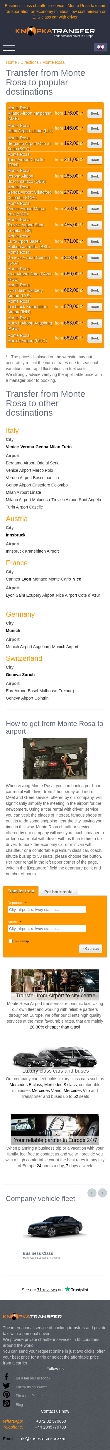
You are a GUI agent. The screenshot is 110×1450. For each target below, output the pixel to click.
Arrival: (15, 922)
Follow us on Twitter (31, 1387)
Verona (27, 446)
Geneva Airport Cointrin (27, 698)
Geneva (13, 674)
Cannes (13, 579)
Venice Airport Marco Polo (29, 470)
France (17, 563)
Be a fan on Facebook (33, 1378)
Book (95, 113)
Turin (67, 446)
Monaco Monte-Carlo (52, 579)
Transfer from (21, 891)
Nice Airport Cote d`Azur (78, 595)
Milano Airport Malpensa (28, 499)
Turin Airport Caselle (24, 507)
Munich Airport (65, 646)
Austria (17, 519)
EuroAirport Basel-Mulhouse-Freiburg (40, 690)
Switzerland (24, 658)
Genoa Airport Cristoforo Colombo (37, 485)
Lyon (26, 579)
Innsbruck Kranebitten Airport (32, 551)
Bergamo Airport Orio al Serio (33, 463)
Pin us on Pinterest (30, 1396)
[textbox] (47, 909)
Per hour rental (59, 891)
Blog (19, 1405)
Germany (20, 614)
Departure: (18, 903)
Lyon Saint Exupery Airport (30, 595)
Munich (13, 630)
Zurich (28, 674)
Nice (76, 579)
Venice (12, 446)
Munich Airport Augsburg (28, 646)
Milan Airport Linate (23, 492)
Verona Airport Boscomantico (32, 477)
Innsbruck (16, 535)
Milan (55, 446)
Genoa (41, 446)
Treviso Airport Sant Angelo (76, 499)
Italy (12, 430)
